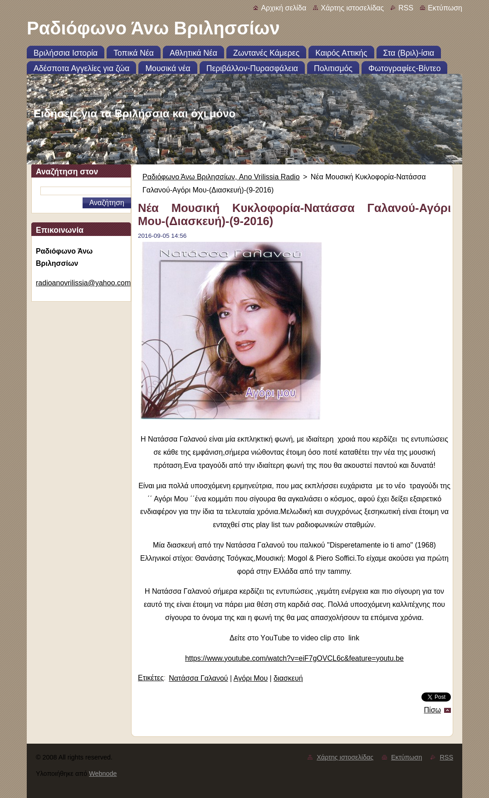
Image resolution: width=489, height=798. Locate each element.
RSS (405, 8)
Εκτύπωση (445, 8)
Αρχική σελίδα (283, 8)
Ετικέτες (151, 678)
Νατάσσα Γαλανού (198, 678)
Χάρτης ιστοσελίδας (352, 8)
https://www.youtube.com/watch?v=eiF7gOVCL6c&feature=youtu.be (294, 658)
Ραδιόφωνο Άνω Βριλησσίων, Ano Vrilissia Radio (221, 177)
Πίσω (432, 710)
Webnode (103, 773)
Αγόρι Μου (251, 678)
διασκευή (288, 678)
